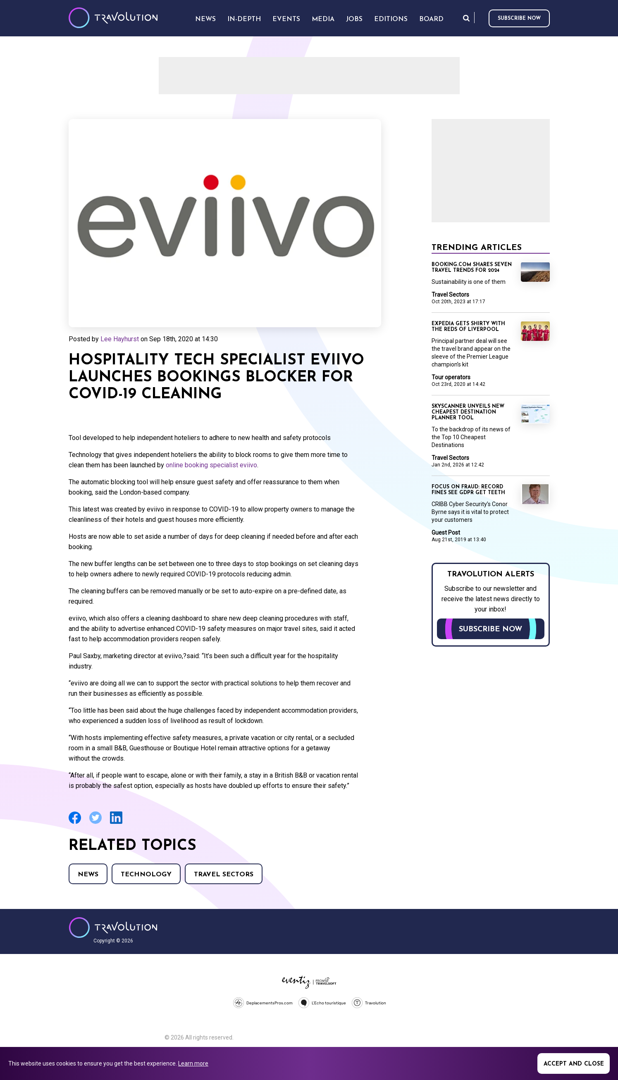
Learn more (193, 1063)
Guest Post (446, 532)
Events (286, 19)
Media (323, 19)
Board (431, 19)
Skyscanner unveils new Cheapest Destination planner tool (468, 412)
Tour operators (451, 377)
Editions (391, 19)
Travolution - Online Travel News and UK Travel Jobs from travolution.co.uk (113, 927)
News (88, 874)
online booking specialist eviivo (211, 465)
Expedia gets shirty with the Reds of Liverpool (468, 326)
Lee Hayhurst (119, 339)
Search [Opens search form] (466, 17)
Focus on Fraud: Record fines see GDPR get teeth (468, 490)
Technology (146, 874)
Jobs (354, 19)
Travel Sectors (223, 874)
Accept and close (574, 1064)
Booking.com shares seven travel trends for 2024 (472, 267)
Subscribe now (519, 18)
